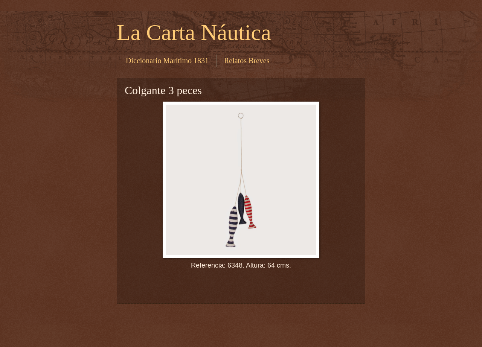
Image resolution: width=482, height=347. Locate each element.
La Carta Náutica (194, 32)
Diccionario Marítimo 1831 (167, 60)
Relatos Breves (247, 60)
